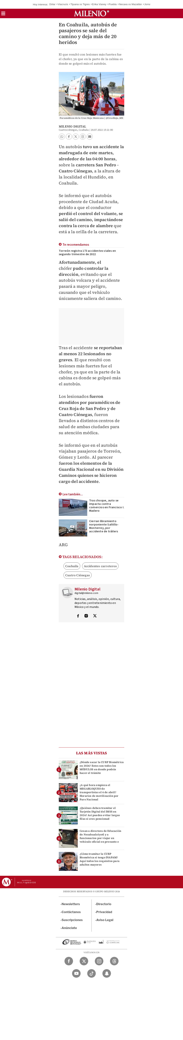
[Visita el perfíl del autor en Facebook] (78, 616)
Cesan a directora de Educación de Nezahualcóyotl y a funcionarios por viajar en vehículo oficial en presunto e (100, 836)
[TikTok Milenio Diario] (91, 973)
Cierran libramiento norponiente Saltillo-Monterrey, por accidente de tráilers (104, 526)
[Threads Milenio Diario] (114, 961)
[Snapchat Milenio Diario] (106, 973)
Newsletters (71, 904)
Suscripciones (72, 920)
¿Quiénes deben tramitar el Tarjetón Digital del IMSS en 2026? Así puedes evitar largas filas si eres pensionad (100, 813)
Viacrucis (63, 4)
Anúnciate (69, 928)
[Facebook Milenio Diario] (68, 961)
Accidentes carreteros (100, 566)
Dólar (52, 4)
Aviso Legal (104, 920)
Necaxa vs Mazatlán (130, 4)
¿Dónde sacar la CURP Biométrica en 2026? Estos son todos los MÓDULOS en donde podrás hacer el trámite (102, 767)
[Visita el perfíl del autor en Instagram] (86, 616)
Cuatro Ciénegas (77, 575)
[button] (3, 14)
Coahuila (72, 566)
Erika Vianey (99, 4)
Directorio (104, 904)
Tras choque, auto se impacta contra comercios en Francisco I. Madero (106, 505)
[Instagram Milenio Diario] (99, 961)
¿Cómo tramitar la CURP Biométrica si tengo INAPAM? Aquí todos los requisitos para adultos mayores (99, 859)
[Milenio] (91, 13)
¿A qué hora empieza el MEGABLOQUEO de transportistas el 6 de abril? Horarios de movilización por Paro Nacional (99, 792)
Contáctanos (71, 912)
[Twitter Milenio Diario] (84, 961)
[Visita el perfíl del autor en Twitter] (95, 616)
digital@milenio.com (86, 593)
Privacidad (104, 912)
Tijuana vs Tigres (80, 4)
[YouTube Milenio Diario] (76, 973)
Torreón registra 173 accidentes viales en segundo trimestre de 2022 (87, 252)
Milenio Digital (72, 126)
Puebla (113, 4)
